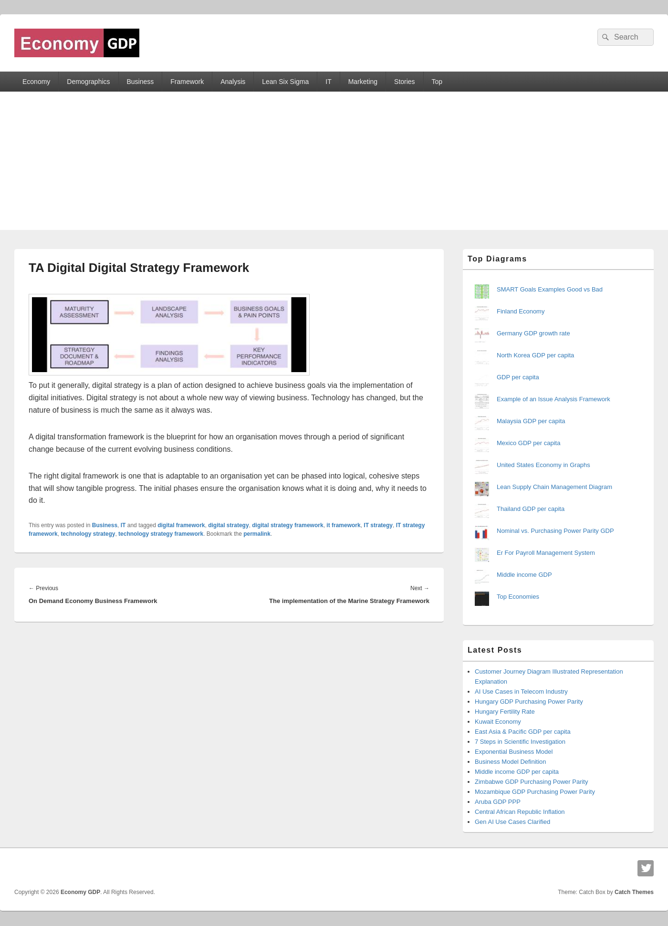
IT (328, 81)
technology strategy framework (160, 534)
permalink (257, 534)
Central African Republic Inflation (520, 811)
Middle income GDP (524, 574)
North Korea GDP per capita (535, 355)
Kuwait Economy (498, 721)
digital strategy (228, 525)
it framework (343, 525)
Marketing (362, 81)
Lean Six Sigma (285, 81)
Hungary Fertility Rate (505, 711)
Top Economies (518, 596)
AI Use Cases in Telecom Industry (521, 691)
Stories (404, 81)
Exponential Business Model (514, 751)
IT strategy (378, 525)
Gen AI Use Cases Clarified (512, 821)
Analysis (232, 81)
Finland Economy (520, 311)
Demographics (88, 81)
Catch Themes (634, 892)
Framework (187, 81)
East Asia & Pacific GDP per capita (523, 731)
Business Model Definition (510, 761)
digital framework (181, 525)
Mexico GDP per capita (528, 443)
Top (437, 81)
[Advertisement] (334, 163)
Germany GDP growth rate (533, 333)
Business (140, 81)
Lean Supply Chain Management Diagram (554, 486)
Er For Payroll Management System (546, 552)
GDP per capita (518, 377)
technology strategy (88, 534)
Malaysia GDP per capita (531, 421)
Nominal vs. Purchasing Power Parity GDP (555, 530)
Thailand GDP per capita (530, 508)
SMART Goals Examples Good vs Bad (550, 289)
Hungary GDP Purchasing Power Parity (529, 701)
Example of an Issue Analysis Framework (553, 399)
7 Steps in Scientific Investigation (520, 741)
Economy (36, 81)
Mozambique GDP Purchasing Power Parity (535, 791)
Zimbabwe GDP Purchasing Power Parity (531, 781)
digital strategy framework (287, 525)
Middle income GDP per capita (517, 771)
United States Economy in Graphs (543, 464)
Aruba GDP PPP (498, 801)
